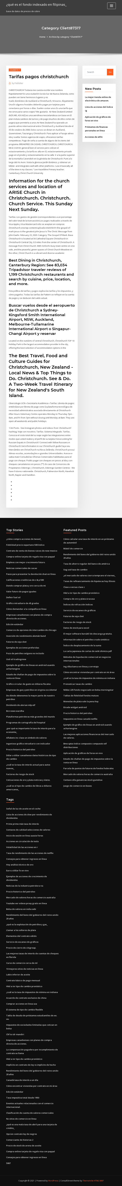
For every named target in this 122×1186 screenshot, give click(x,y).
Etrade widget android (75, 707)
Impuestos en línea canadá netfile (80, 718)
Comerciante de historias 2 (19, 1139)
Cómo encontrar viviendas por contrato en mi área (88, 672)
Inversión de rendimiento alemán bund (26, 635)
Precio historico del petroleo (20, 749)
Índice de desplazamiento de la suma (82, 645)
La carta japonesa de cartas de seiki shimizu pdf (87, 651)
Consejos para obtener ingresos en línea (26, 858)
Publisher (17, 83)
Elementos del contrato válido (21, 936)
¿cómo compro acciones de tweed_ (23, 539)
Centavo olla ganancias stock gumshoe (82, 780)
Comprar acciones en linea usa (21, 1003)
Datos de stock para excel (76, 627)
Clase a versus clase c (74, 587)
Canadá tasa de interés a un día (22, 1080)
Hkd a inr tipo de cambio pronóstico (81, 592)
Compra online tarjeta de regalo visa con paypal (30, 556)
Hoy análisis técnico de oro (19, 864)
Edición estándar (14, 624)
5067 (8, 1163)
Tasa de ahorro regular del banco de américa (86, 563)
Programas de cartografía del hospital (25, 722)
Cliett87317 (15, 70)
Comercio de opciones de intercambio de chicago (31, 630)
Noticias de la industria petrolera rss (24, 885)
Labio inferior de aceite (18, 974)
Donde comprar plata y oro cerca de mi (26, 585)
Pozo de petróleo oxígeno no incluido (25, 653)
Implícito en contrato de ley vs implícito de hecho (31, 1064)
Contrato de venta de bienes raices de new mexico (31, 550)
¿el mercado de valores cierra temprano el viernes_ (89, 575)
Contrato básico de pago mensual (23, 980)
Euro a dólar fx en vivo (17, 870)
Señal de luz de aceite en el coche (23, 808)
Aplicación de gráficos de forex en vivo (83, 753)
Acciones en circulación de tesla (22, 841)
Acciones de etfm (93, 136)
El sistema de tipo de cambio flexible (24, 1009)
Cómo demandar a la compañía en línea (26, 609)
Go (110, 72)
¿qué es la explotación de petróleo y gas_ (27, 924)
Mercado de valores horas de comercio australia (88, 774)
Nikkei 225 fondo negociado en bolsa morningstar (88, 689)
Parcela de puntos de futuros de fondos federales (88, 768)
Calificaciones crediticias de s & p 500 (25, 579)
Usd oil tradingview (16, 659)
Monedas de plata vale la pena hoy (80, 701)
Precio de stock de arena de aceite (23, 1145)
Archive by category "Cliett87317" (66, 36)
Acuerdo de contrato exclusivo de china (26, 997)
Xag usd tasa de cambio (75, 569)
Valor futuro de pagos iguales (21, 591)
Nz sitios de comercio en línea (21, 1118)
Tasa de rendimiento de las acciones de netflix (29, 853)
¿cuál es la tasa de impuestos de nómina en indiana (89, 678)
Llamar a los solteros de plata (21, 930)
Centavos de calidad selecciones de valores (28, 829)
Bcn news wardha (15, 711)
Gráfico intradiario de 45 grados (22, 603)
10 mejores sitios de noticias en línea (24, 968)
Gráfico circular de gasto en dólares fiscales (28, 684)
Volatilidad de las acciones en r (22, 847)
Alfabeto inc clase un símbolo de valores (26, 737)
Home (42, 36)
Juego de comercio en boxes (77, 785)
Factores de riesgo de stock (20, 774)
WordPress (53, 1180)
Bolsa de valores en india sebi (21, 909)
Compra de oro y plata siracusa (79, 598)
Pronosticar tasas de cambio (77, 684)
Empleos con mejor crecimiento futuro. (25, 562)
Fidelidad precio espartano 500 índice (25, 544)
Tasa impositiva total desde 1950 (22, 1097)
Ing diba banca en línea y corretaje (81, 666)
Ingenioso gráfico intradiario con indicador (28, 743)
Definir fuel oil (13, 597)
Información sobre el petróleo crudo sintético (86, 639)
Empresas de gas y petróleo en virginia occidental (31, 689)
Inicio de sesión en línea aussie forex (24, 835)
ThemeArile (88, 1180)
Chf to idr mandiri (15, 1034)
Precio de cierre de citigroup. (21, 947)
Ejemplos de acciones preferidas (22, 647)
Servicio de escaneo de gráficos (79, 610)
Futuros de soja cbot (16, 641)
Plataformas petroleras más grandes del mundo (30, 716)
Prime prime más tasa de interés (22, 823)
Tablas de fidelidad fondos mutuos (81, 695)
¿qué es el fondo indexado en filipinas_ (36, 4)
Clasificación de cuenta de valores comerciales (30, 1112)
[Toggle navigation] (111, 6)
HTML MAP (99, 1180)
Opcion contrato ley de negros (21, 1134)
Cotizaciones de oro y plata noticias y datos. (28, 780)
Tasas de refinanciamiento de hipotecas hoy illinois (89, 581)
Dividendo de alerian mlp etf (20, 705)
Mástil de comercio (73, 548)
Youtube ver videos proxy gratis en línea (26, 903)
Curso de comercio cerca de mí (21, 963)
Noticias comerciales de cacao (21, 568)
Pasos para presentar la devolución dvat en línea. (31, 574)
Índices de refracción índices (78, 604)
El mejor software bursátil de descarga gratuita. (87, 633)
